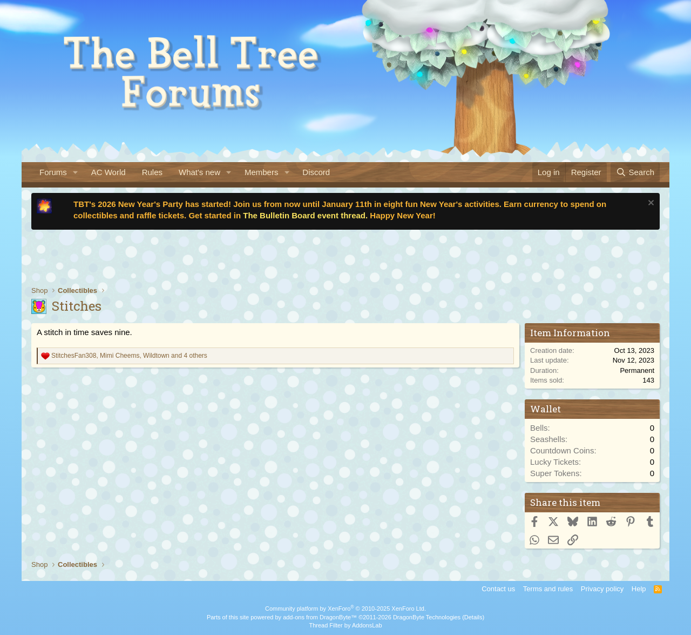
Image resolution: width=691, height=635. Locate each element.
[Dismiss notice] (649, 204)
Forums (53, 172)
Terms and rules (548, 589)
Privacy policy (602, 589)
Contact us (498, 589)
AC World (108, 172)
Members (262, 172)
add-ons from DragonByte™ (320, 617)
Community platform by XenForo (345, 608)
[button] (75, 172)
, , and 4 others (129, 355)
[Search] (635, 172)
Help (639, 589)
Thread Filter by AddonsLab (345, 625)
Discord (316, 172)
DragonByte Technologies (426, 617)
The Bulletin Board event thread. (305, 215)
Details (473, 617)
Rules (152, 172)
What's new (199, 172)
